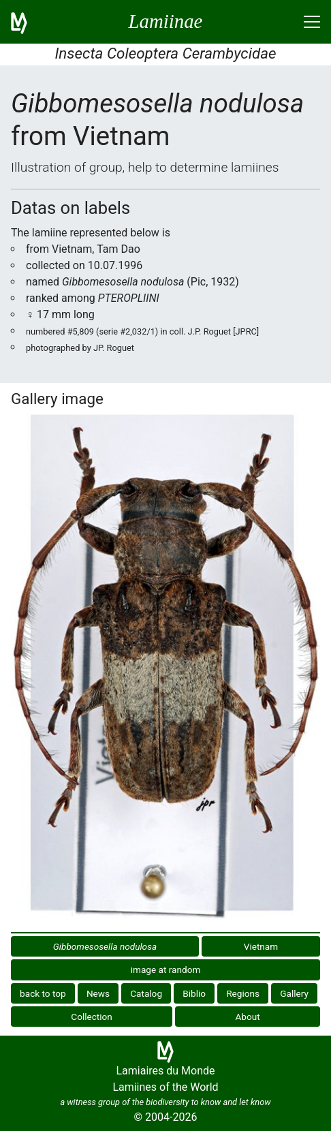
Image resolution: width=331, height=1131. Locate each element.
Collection (91, 1016)
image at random (166, 969)
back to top (43, 993)
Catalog (146, 993)
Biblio (194, 993)
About (248, 1016)
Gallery (294, 993)
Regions (242, 993)
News (98, 993)
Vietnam (261, 946)
